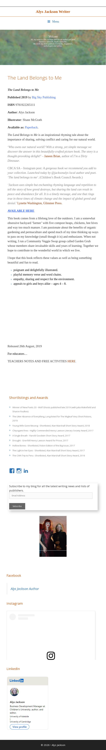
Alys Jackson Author (25, 588)
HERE (72, 361)
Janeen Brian (52, 156)
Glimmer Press (52, 203)
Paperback (31, 127)
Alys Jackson (58, 745)
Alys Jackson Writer (53, 11)
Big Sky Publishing (44, 97)
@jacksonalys (60, 172)
